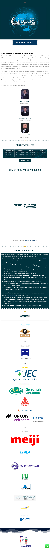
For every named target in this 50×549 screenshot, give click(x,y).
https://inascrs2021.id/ (31, 240)
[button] (25, 2)
